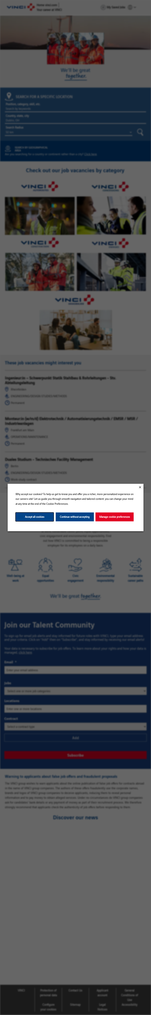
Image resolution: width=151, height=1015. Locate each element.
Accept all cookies (34, 517)
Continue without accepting (75, 517)
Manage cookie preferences (114, 517)
